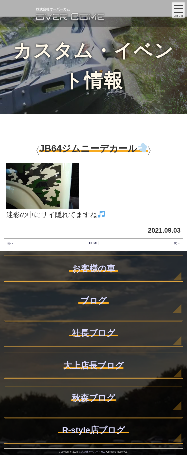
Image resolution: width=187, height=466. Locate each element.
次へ (177, 243)
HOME (93, 243)
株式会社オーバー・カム (92, 463)
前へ (10, 243)
